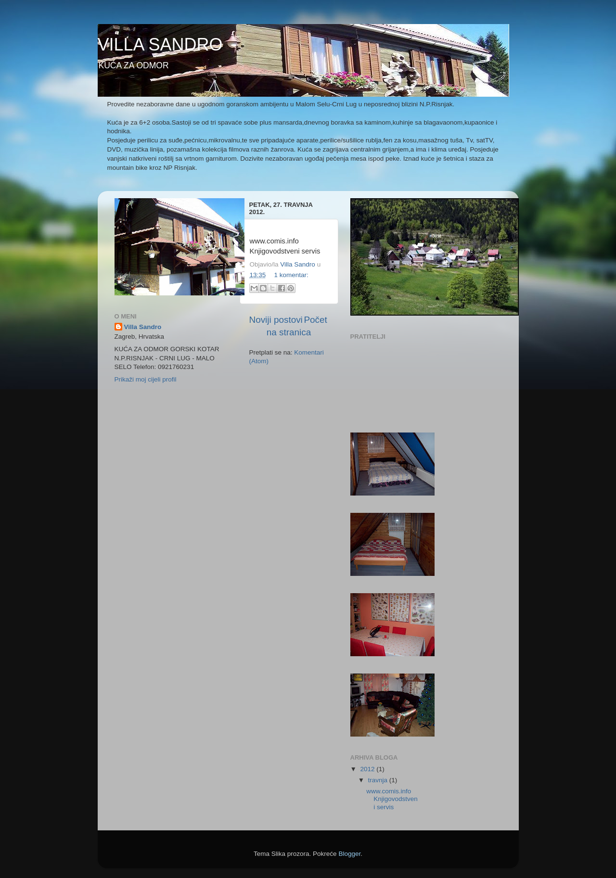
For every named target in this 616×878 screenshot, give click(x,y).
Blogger (349, 853)
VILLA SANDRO (160, 44)
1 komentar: (291, 275)
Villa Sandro (143, 327)
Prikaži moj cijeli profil (146, 379)
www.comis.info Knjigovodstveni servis (392, 799)
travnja (378, 780)
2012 (368, 769)
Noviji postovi (276, 320)
